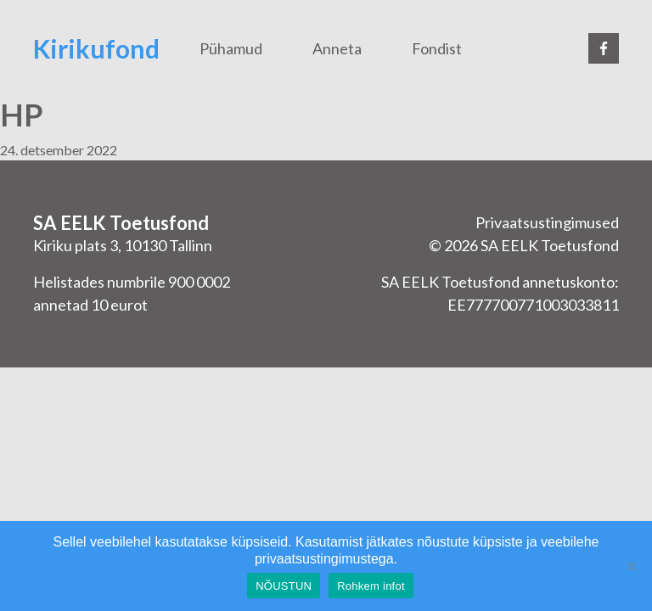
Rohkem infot (371, 586)
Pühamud (231, 48)
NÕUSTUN (284, 586)
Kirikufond (96, 48)
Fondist (437, 48)
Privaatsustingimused (547, 222)
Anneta (337, 48)
